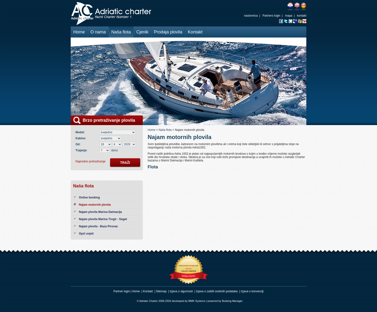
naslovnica (251, 15)
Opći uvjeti (86, 233)
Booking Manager (232, 300)
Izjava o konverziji (252, 291)
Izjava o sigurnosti (181, 291)
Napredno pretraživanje (90, 161)
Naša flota (121, 32)
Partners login (271, 15)
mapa (288, 15)
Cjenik (142, 32)
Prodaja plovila (168, 32)
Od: (78, 144)
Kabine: (81, 138)
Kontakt (195, 32)
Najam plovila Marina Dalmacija (100, 212)
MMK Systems (196, 300)
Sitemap (161, 291)
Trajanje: (81, 150)
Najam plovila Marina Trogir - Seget (103, 219)
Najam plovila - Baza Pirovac (98, 226)
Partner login (121, 291)
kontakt (301, 15)
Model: (80, 132)
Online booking (89, 197)
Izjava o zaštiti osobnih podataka (217, 291)
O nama (98, 32)
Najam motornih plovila (95, 204)
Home (79, 32)
